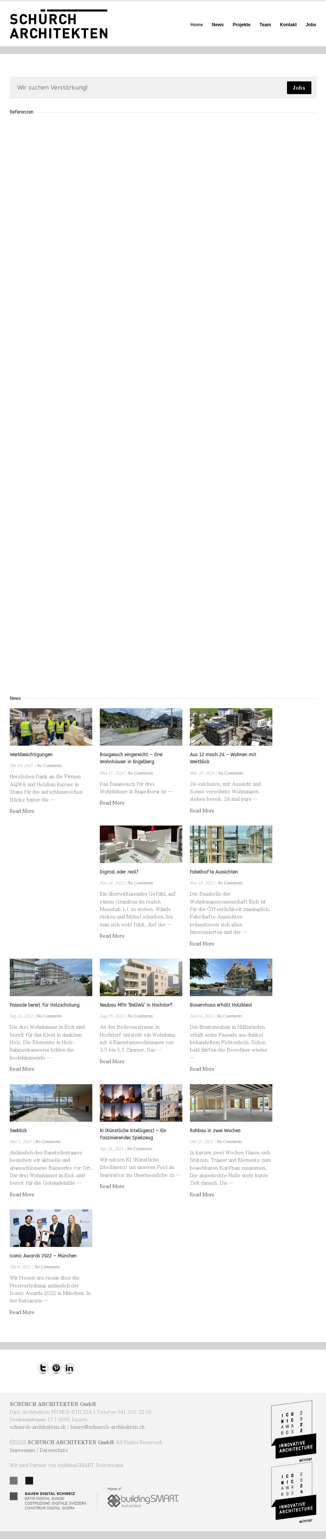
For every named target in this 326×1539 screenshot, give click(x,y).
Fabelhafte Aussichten (214, 872)
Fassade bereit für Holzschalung (45, 1005)
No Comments (49, 765)
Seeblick (18, 1130)
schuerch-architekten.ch (38, 1427)
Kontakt (288, 24)
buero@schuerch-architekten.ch (107, 1427)
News (218, 24)
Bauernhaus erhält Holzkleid (221, 1005)
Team (265, 24)
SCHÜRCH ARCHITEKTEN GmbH (53, 1404)
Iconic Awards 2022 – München (43, 1256)
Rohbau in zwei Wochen (215, 1130)
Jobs (311, 24)
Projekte (241, 24)
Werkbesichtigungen (31, 754)
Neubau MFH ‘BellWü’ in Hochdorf (136, 1005)
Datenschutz (54, 1450)
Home (197, 24)
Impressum (22, 1450)
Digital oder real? (119, 872)
